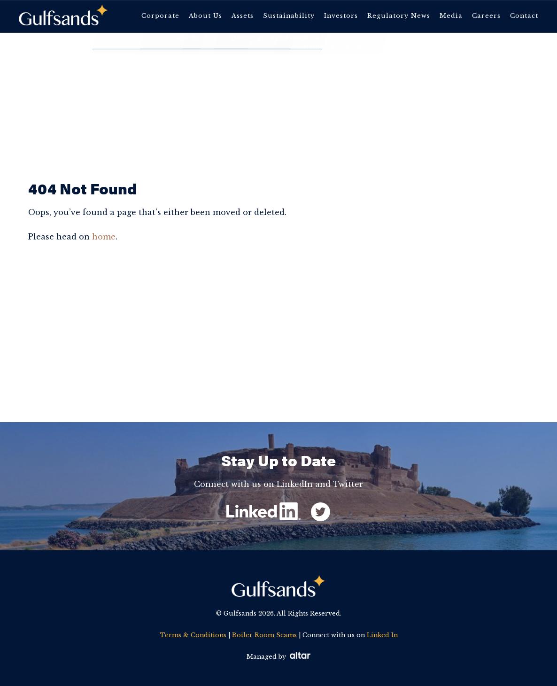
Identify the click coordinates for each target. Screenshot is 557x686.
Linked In (382, 635)
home (104, 236)
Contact (524, 15)
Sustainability (289, 15)
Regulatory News (398, 15)
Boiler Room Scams (264, 635)
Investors (341, 15)
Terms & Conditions (193, 635)
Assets (243, 15)
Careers (486, 15)
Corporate (160, 15)
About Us (205, 15)
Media (451, 15)
